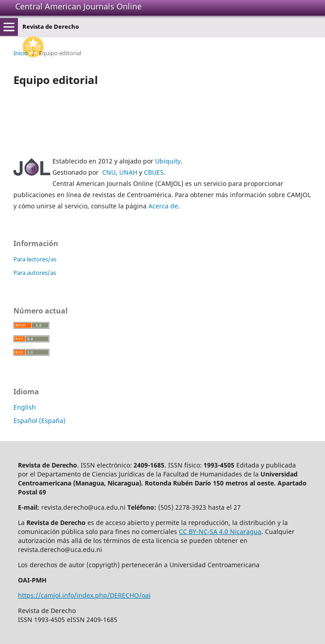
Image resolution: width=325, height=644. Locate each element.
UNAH (128, 172)
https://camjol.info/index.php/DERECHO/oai (84, 595)
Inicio (20, 53)
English (24, 407)
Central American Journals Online (78, 6)
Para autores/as (34, 273)
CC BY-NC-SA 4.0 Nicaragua (220, 531)
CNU (109, 172)
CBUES (154, 172)
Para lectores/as (34, 259)
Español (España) (39, 420)
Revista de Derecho (50, 26)
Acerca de (163, 206)
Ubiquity (168, 161)
